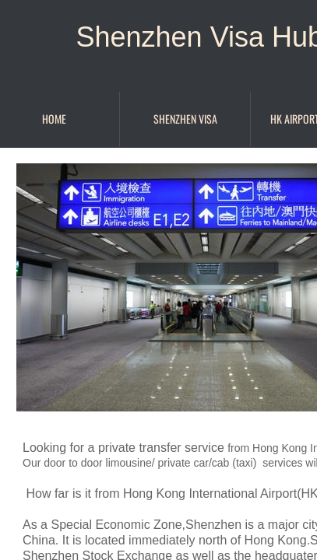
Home (54, 118)
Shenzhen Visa (185, 118)
